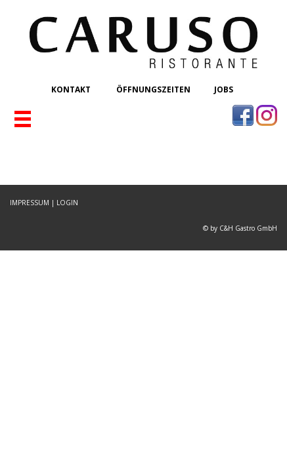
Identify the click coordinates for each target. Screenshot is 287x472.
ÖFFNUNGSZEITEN (153, 89)
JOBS (223, 89)
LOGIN (67, 202)
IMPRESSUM (29, 202)
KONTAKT (72, 89)
